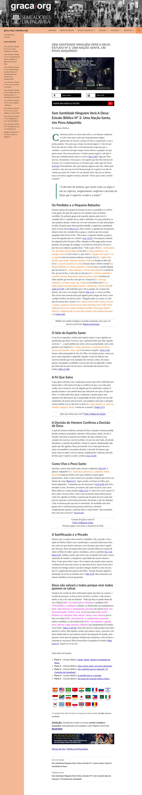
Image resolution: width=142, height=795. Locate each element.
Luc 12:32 (87, 238)
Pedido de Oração (67, 30)
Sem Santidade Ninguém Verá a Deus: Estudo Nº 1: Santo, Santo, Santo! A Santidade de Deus (83, 762)
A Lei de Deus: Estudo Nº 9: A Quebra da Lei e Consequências (11, 126)
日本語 (81, 697)
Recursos (114, 30)
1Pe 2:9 (102, 468)
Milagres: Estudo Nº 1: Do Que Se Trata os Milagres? (11, 134)
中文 (75, 690)
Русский (101, 690)
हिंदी (81, 690)
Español (55, 690)
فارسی (68, 697)
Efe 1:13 (90, 292)
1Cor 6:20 (99, 484)
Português (68, 690)
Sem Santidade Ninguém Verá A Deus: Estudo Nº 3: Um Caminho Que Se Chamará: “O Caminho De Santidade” (83, 775)
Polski (75, 705)
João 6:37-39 (58, 289)
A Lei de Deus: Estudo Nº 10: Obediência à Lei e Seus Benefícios (11, 118)
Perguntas (128, 30)
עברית (108, 690)
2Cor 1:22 (104, 350)
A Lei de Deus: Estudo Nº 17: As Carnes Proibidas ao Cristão (11, 49)
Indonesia (55, 697)
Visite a (94, 414)
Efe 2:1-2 (74, 229)
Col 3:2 (56, 166)
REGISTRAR (57, 729)
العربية (88, 690)
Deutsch (75, 697)
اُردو (101, 697)
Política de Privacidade (77, 749)
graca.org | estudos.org (16, 30)
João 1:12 (83, 490)
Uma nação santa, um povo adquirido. (95, 666)
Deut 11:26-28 (70, 628)
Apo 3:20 (93, 156)
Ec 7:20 (108, 552)
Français (94, 690)
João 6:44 (60, 314)
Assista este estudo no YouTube (66, 103)
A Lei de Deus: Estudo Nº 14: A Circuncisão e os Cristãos (11, 84)
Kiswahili (61, 697)
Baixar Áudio (67, 95)
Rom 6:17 (71, 481)
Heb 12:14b (64, 369)
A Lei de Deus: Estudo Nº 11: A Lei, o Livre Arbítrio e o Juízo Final (11, 110)
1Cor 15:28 (91, 456)
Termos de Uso (59, 749)
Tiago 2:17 (99, 407)
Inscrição (52, 30)
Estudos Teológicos (85, 30)
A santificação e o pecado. (90, 675)
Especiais (102, 30)
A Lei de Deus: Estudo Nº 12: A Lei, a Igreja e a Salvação (11, 102)
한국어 (55, 705)
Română (94, 705)
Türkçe (88, 705)
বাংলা (88, 697)
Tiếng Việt (68, 705)
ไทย (81, 705)
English (61, 690)
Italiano (108, 697)
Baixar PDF (100, 95)
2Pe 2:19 (89, 574)
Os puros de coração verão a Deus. (94, 678)
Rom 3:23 (56, 555)
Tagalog (94, 697)
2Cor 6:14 (79, 513)
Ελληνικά (61, 705)
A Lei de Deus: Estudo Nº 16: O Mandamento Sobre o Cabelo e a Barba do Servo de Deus (12, 59)
